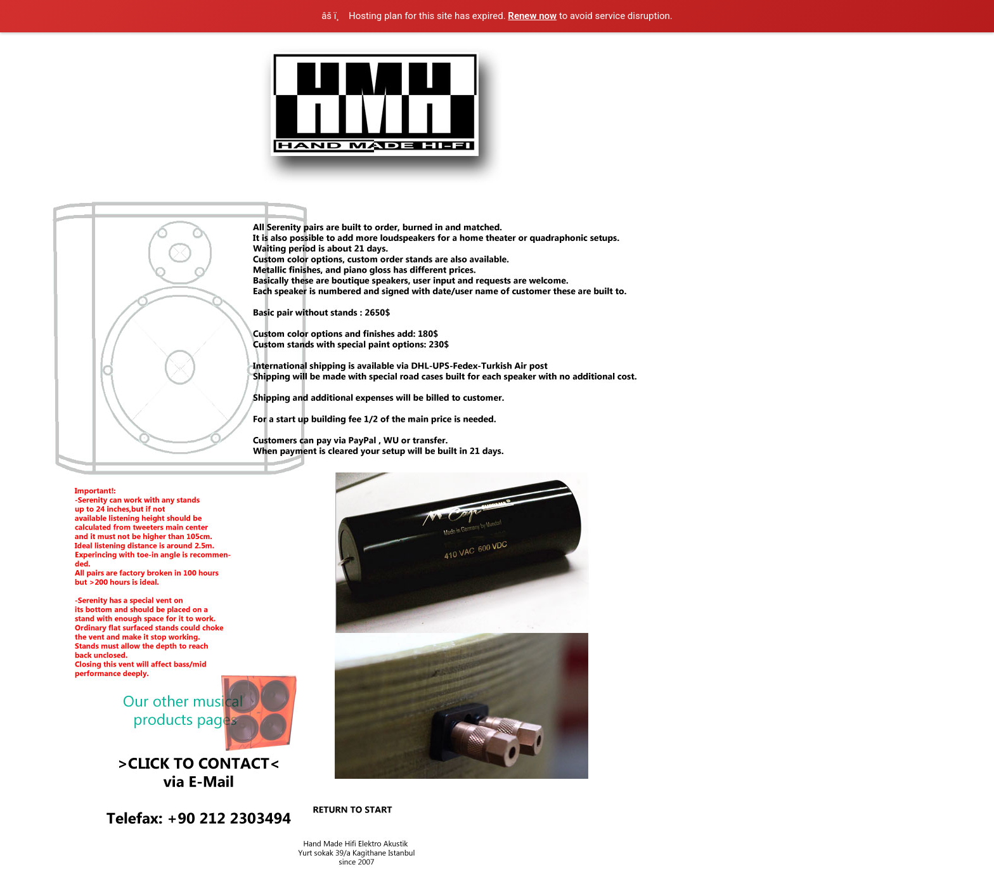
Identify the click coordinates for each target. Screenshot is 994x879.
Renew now (532, 16)
